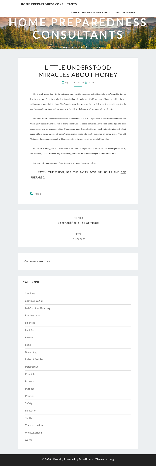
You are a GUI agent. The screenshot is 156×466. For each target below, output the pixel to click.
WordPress (86, 459)
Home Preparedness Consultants (49, 4)
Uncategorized (33, 432)
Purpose (29, 388)
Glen (91, 82)
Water (28, 439)
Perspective (31, 366)
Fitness (29, 337)
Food (38, 194)
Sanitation (31, 410)
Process (29, 381)
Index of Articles (34, 359)
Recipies (29, 396)
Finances (30, 322)
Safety (28, 403)
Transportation (34, 425)
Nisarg (110, 459)
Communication (34, 300)
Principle (30, 374)
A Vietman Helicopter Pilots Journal (91, 12)
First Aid (29, 330)
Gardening (31, 352)
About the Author (125, 12)
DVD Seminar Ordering (37, 308)
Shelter (29, 418)
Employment (32, 315)
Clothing (30, 293)
